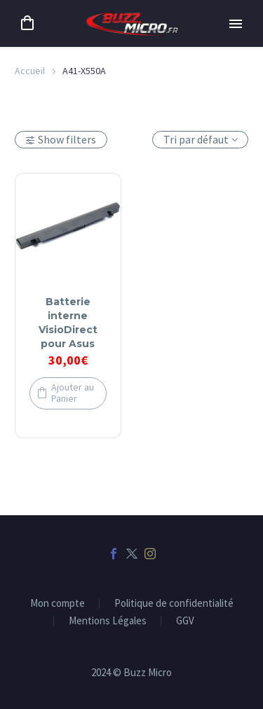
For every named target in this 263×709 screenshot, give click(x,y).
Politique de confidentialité (174, 603)
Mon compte (57, 603)
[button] (68, 393)
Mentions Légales (108, 621)
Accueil (30, 70)
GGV (185, 621)
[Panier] (27, 23)
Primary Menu (235, 24)
